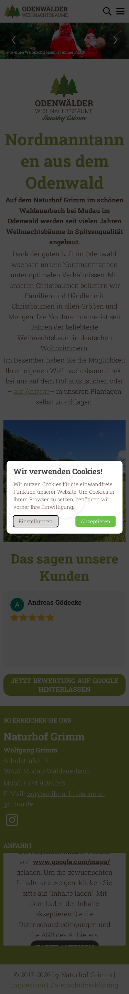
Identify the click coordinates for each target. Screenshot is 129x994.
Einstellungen (36, 521)
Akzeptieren (95, 521)
